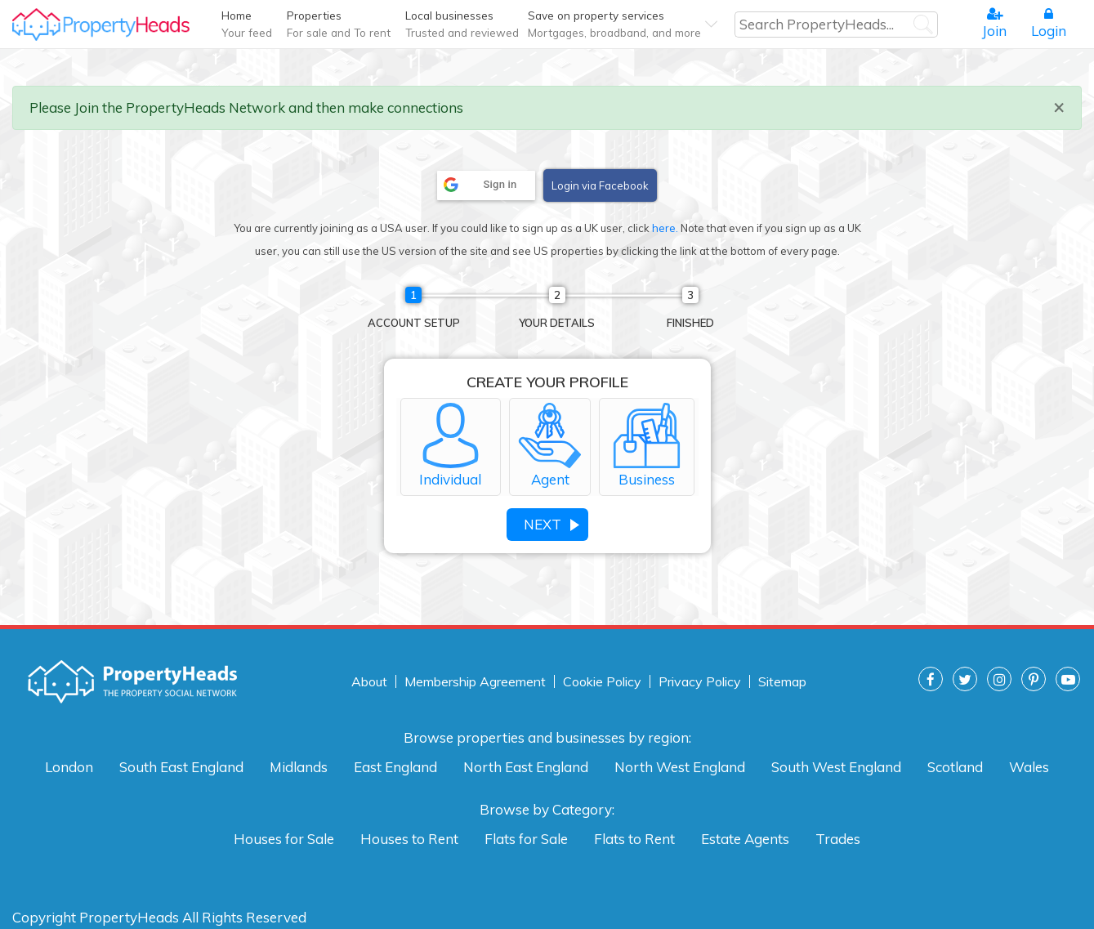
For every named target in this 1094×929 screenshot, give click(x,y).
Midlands (299, 766)
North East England (525, 766)
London (69, 766)
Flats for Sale (526, 838)
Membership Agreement (475, 681)
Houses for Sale (284, 838)
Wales (1029, 766)
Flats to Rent (634, 838)
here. (665, 227)
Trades (837, 838)
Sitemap (782, 681)
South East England (181, 766)
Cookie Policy (602, 681)
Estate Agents (745, 838)
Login (1048, 23)
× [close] (1059, 106)
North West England (679, 766)
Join (994, 23)
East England (395, 766)
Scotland (955, 766)
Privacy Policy (700, 681)
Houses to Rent (409, 838)
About (369, 681)
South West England (836, 766)
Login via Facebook (600, 185)
